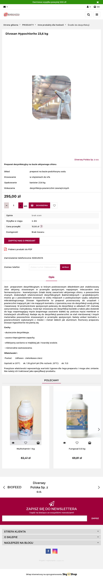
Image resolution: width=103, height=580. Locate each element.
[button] (96, 7)
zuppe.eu (60, 560)
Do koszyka (39, 205)
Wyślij (65, 267)
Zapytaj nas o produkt (21, 240)
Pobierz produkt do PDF (18, 249)
